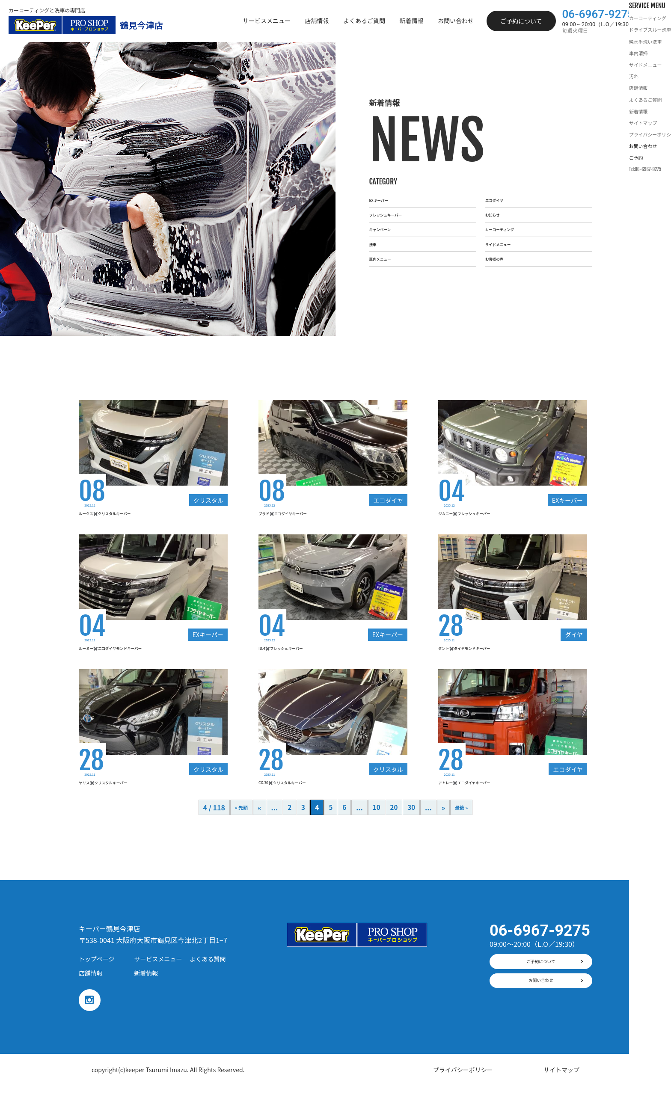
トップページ (97, 974)
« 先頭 (237, 823)
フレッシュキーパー (400, 201)
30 (412, 823)
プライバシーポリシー (463, 1087)
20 (394, 823)
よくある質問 (208, 974)
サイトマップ (561, 1087)
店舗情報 (91, 989)
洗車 (376, 257)
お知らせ (499, 201)
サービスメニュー (158, 974)
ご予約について (521, 21)
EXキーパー (386, 174)
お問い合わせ (541, 1005)
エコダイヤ (502, 174)
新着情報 (146, 989)
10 (376, 823)
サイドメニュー (509, 257)
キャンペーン (389, 229)
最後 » (465, 823)
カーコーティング (512, 229)
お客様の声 (502, 285)
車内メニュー (389, 285)
